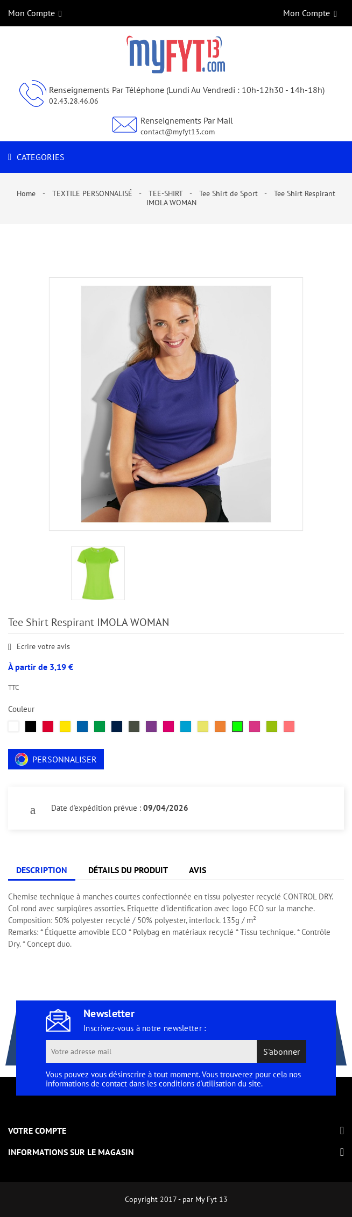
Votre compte (37, 1130)
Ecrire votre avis (39, 647)
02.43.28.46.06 (73, 101)
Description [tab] (41, 870)
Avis (197, 870)
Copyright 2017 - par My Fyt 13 (176, 1199)
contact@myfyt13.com (177, 131)
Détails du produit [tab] (128, 870)
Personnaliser (56, 759)
